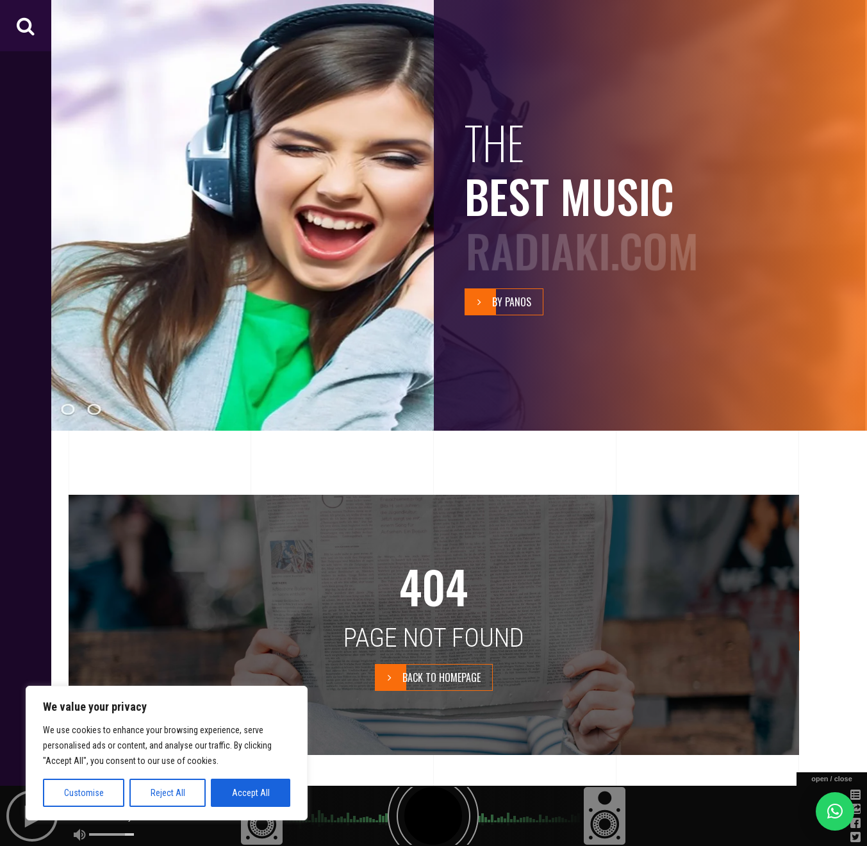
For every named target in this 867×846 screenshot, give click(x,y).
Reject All (168, 793)
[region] (167, 753)
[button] (835, 811)
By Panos (498, 302)
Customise (84, 793)
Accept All (251, 793)
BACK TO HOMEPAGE (428, 677)
